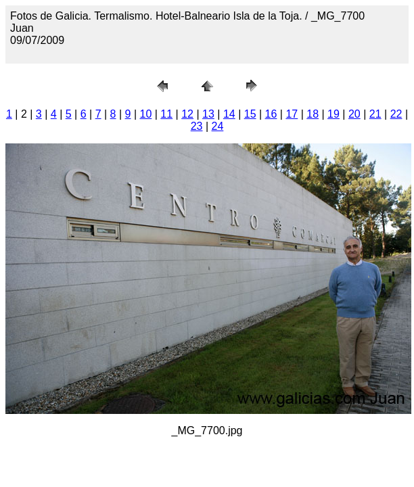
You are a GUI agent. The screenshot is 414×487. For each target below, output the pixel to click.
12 (187, 114)
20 (354, 114)
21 (375, 114)
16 (271, 114)
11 (166, 114)
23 (197, 126)
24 (218, 126)
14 (229, 114)
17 (291, 114)
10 (146, 114)
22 (396, 114)
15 (250, 114)
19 (333, 114)
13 (208, 114)
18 (312, 114)
